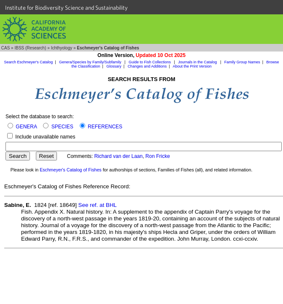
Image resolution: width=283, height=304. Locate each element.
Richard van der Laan (118, 156)
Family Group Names (242, 62)
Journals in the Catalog (198, 62)
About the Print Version (192, 66)
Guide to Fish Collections (150, 62)
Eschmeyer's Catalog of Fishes (71, 169)
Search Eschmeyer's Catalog (28, 62)
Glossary (113, 66)
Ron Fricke (158, 156)
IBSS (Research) (30, 48)
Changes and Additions (147, 66)
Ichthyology (62, 48)
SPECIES (62, 127)
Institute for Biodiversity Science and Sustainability (66, 7)
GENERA (26, 127)
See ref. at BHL (97, 205)
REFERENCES (105, 127)
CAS (5, 48)
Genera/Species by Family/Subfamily (90, 62)
